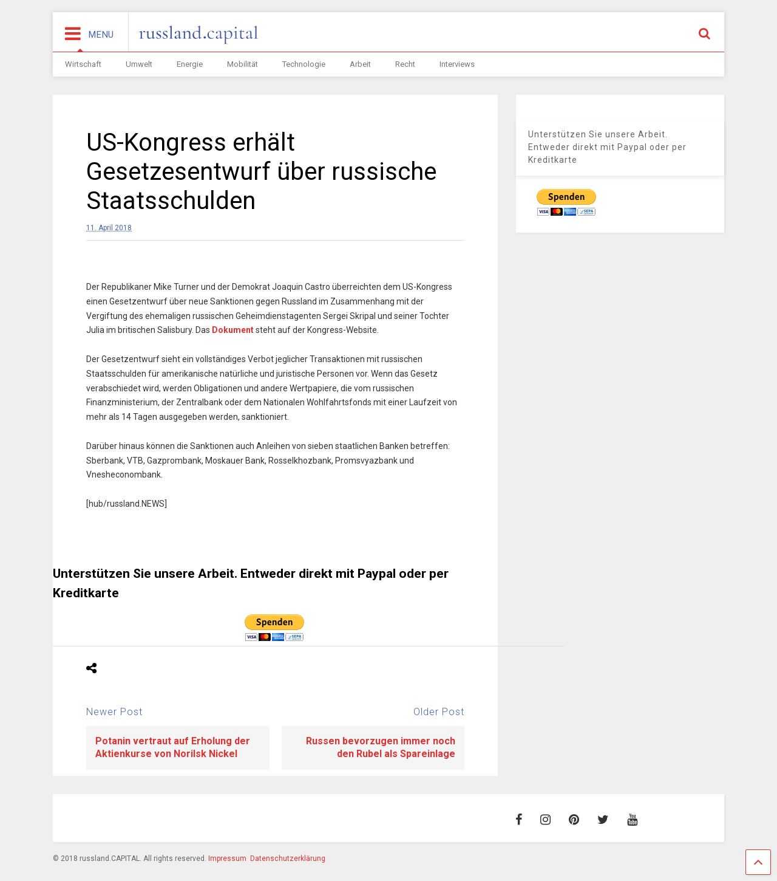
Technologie (303, 64)
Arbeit (360, 64)
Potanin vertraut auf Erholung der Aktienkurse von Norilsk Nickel (172, 747)
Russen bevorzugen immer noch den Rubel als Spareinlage (380, 747)
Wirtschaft (83, 64)
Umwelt (139, 64)
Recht (405, 64)
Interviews (457, 64)
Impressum (227, 858)
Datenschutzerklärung (287, 858)
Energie (190, 64)
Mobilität (242, 64)
